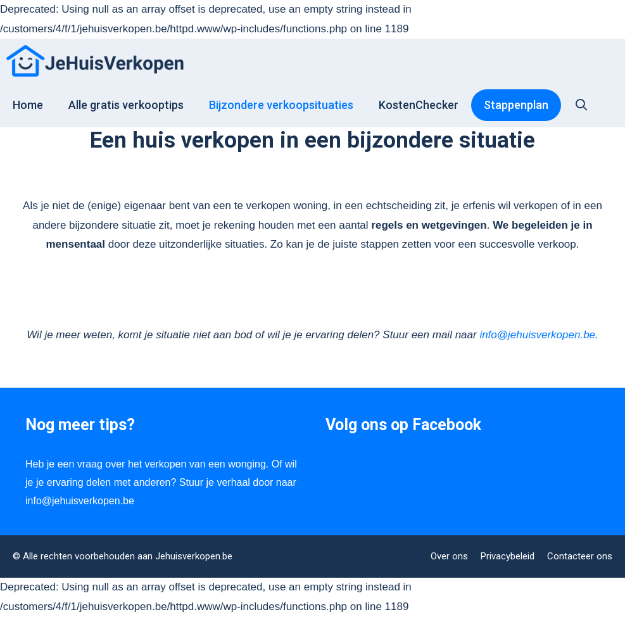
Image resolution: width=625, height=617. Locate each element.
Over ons (449, 556)
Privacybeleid (507, 556)
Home (28, 104)
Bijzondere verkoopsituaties (281, 104)
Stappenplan (516, 104)
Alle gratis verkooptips (126, 104)
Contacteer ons (579, 556)
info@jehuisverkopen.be (537, 335)
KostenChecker (418, 104)
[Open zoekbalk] (581, 104)
